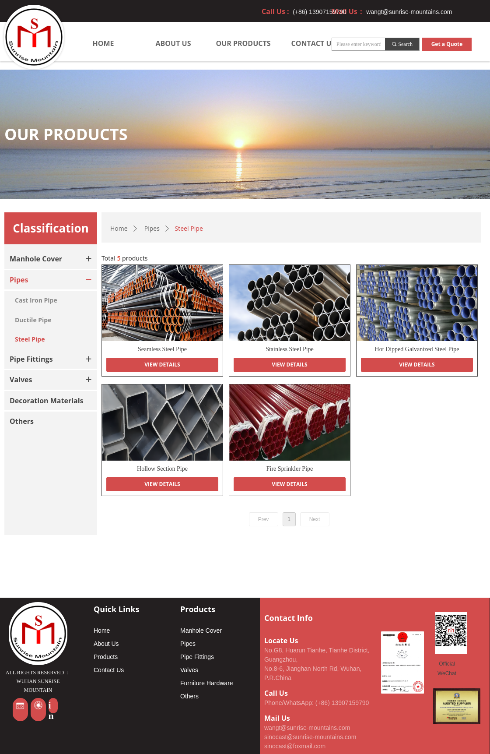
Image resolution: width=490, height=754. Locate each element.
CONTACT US (313, 43)
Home (119, 228)
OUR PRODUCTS (243, 43)
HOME (103, 43)
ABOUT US (173, 43)
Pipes (152, 228)
